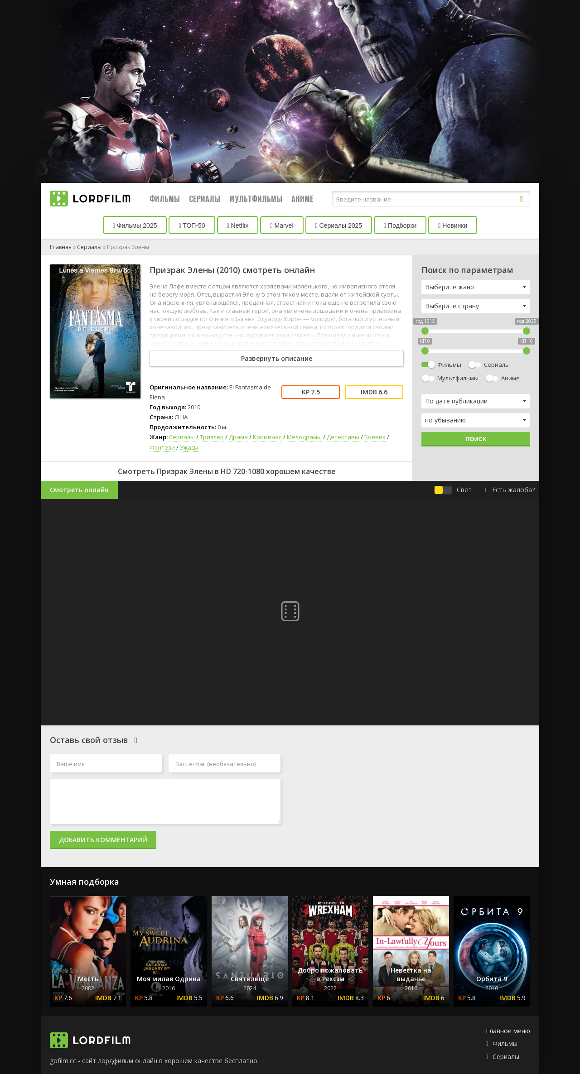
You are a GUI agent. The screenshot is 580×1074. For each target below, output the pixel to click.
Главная (61, 247)
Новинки (452, 225)
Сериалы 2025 (338, 225)
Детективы (343, 437)
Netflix (238, 225)
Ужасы (189, 447)
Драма (238, 437)
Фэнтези (162, 447)
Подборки (400, 225)
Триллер (212, 437)
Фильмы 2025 (135, 225)
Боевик (375, 437)
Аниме (302, 198)
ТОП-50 (192, 225)
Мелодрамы (304, 437)
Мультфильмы (255, 198)
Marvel (281, 225)
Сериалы (204, 198)
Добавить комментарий (103, 839)
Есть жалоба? (510, 489)
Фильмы (165, 198)
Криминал (267, 437)
